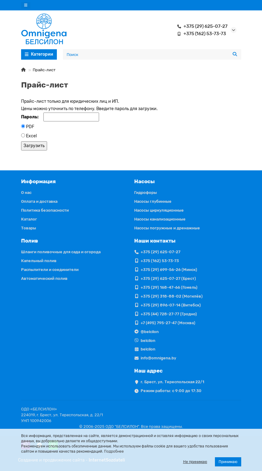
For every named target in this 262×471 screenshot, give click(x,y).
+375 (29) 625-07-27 (201, 26)
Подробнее (114, 451)
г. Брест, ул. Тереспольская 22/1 (172, 382)
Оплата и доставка (39, 201)
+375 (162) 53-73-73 (200, 33)
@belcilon (150, 331)
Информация (38, 181)
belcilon (148, 340)
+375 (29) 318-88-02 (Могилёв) (172, 296)
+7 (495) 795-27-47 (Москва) (168, 323)
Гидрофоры (145, 192)
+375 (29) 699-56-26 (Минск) (169, 269)
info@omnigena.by (158, 358)
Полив (29, 241)
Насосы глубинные (153, 201)
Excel (31, 136)
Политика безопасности (45, 210)
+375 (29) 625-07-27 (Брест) (168, 278)
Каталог (29, 219)
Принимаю (228, 462)
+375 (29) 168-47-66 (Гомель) (169, 287)
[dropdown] (25, 5)
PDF (30, 126)
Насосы (144, 181)
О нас (26, 192)
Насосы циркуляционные (159, 210)
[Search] (152, 54)
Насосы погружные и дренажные (167, 228)
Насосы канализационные (160, 219)
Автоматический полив (44, 278)
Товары (28, 228)
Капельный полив (39, 260)
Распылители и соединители (50, 269)
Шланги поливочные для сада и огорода (61, 252)
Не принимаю (195, 462)
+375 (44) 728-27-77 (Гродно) (169, 314)
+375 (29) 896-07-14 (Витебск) (171, 305)
